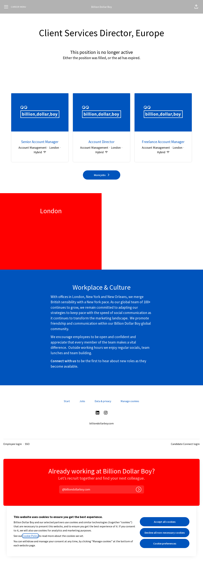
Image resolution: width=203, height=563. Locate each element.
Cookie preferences (164, 543)
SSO (27, 444)
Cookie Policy (30, 536)
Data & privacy (103, 401)
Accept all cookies (164, 521)
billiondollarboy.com (101, 423)
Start (67, 401)
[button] (196, 7)
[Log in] (138, 489)
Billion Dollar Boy (101, 6)
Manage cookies (130, 401)
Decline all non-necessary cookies (165, 532)
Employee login (12, 444)
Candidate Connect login (185, 444)
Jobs (82, 401)
